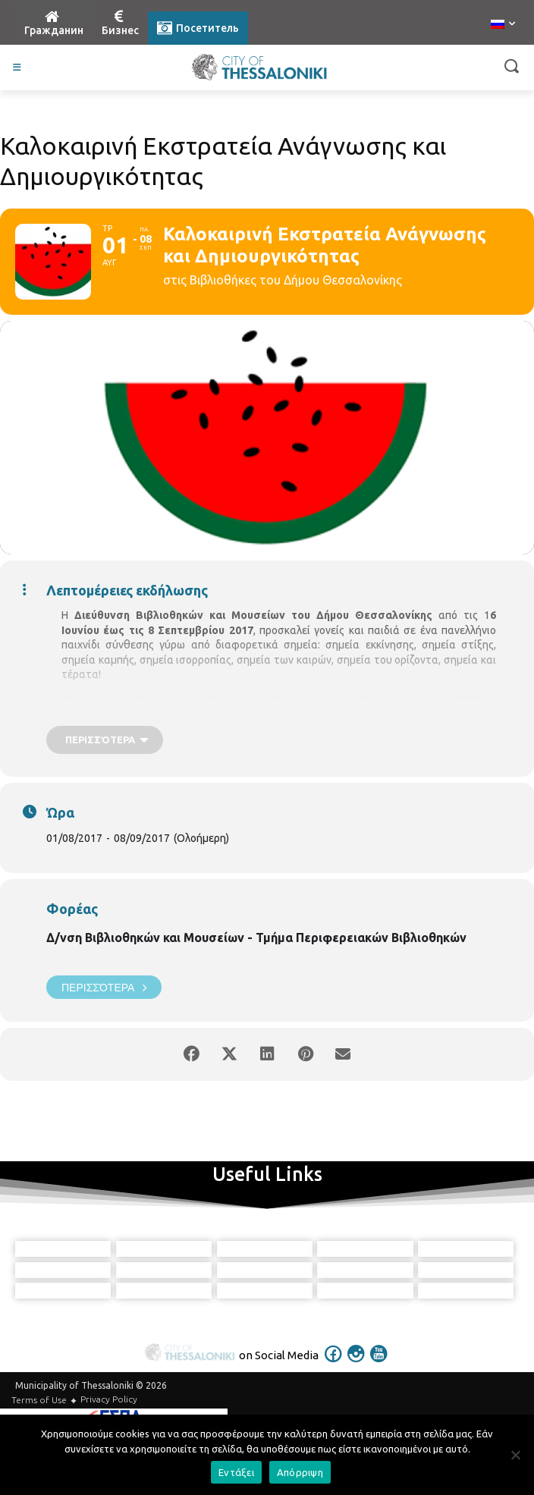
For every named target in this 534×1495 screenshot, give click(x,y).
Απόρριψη (300, 1472)
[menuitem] (503, 25)
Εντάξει (236, 1472)
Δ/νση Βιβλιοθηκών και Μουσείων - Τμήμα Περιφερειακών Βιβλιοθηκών (256, 937)
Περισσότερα (103, 987)
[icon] (333, 1407)
